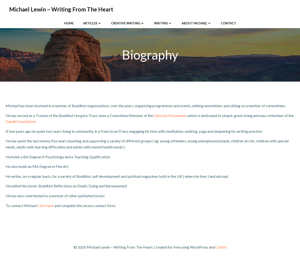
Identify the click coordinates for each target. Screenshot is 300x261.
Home (69, 23)
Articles (92, 23)
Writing (163, 23)
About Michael (196, 23)
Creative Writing (128, 23)
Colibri (221, 247)
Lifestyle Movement (170, 115)
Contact (228, 23)
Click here (46, 205)
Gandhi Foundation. (21, 121)
